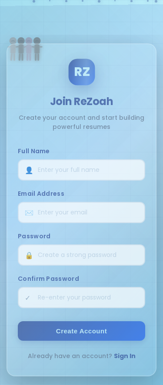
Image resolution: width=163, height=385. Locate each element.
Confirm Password (48, 278)
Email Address (41, 193)
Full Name (34, 151)
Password (34, 236)
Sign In (125, 356)
